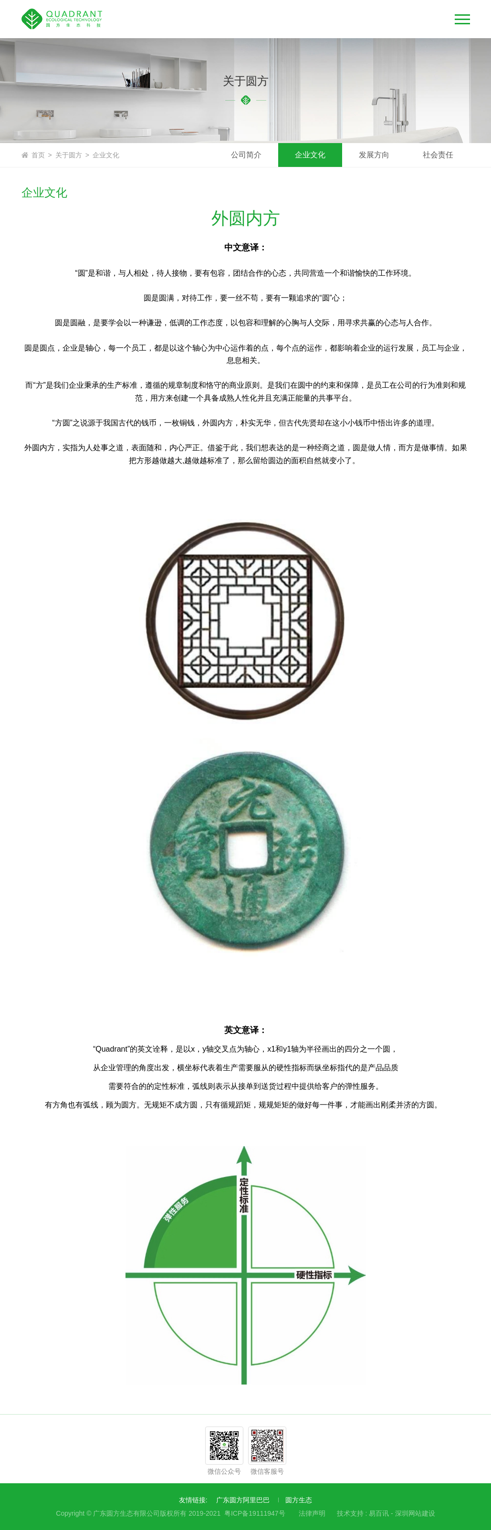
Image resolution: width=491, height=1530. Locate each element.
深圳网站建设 (415, 1513)
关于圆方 (68, 155)
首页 (38, 155)
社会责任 (438, 155)
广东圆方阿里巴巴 (243, 1500)
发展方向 (374, 155)
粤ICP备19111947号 (254, 1513)
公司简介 (246, 155)
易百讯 (379, 1513)
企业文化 (106, 155)
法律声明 (312, 1513)
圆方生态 (298, 1500)
